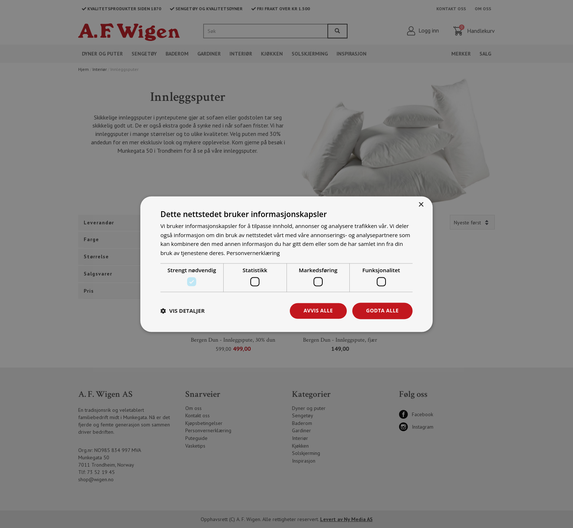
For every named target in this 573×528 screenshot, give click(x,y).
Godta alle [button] (382, 310)
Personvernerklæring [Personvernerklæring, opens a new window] (253, 253)
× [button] (421, 205)
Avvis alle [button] (317, 310)
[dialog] (286, 264)
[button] (182, 311)
